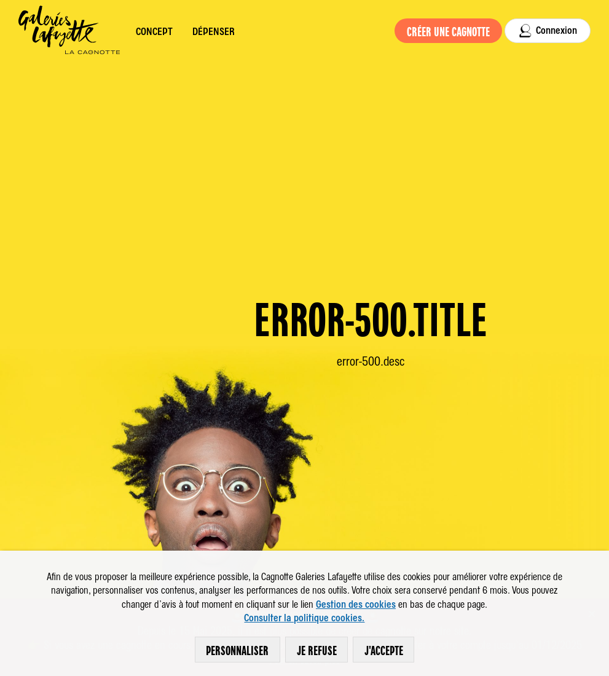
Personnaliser (241, 650)
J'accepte (387, 650)
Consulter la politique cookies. (304, 617)
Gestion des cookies (356, 603)
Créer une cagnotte (453, 31)
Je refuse (321, 650)
